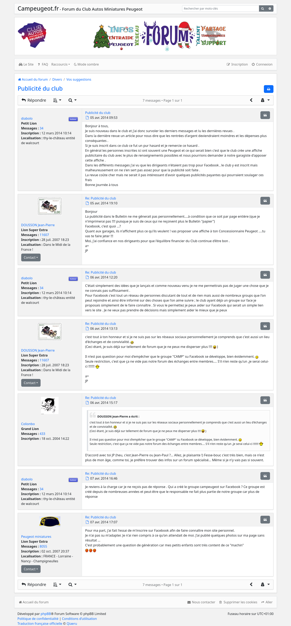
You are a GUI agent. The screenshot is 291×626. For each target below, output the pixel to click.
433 (42, 433)
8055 (43, 546)
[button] (266, 602)
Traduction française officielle (40, 623)
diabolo (27, 118)
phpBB (46, 614)
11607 (44, 235)
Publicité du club (40, 88)
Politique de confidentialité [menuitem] (38, 618)
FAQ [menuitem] (42, 64)
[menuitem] (201, 602)
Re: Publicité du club (100, 198)
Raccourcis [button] (59, 64)
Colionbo (28, 424)
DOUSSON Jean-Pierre (38, 225)
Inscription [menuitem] (237, 64)
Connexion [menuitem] (261, 64)
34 (41, 128)
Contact (30, 257)
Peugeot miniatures (36, 536)
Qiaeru (72, 623)
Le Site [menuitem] (26, 64)
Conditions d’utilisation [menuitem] (79, 618)
